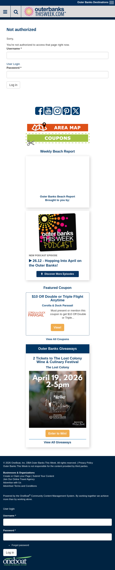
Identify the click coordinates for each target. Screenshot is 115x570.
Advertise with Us (12, 482)
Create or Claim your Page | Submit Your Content (28, 476)
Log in (13, 85)
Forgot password (20, 545)
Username (14, 48)
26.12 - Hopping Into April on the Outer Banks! (55, 263)
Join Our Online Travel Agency (19, 479)
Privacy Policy (85, 462)
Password (14, 67)
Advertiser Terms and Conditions (20, 486)
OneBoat (25, 496)
